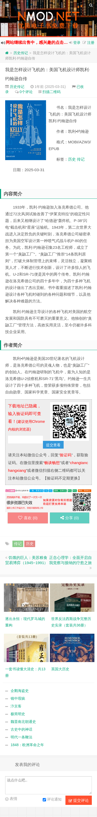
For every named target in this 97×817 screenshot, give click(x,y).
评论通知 (52, 800)
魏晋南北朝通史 (23, 722)
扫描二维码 (51, 92)
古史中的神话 (21, 729)
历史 (72, 159)
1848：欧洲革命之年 (27, 745)
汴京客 (16, 706)
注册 (90, 42)
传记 (81, 159)
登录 (76, 42)
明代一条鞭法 (21, 737)
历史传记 (20, 53)
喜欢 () (28, 518)
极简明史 (18, 714)
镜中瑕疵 (18, 698)
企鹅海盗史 (20, 691)
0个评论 (26, 92)
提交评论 (79, 800)
